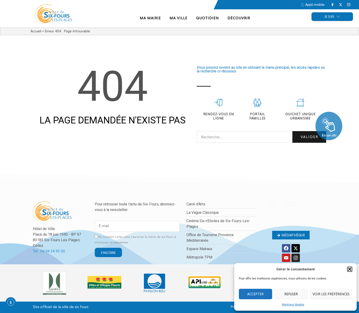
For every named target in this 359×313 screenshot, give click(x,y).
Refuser (291, 294)
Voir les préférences (330, 294)
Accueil (35, 31)
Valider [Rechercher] (309, 137)
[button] (349, 269)
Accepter (255, 294)
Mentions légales (293, 304)
